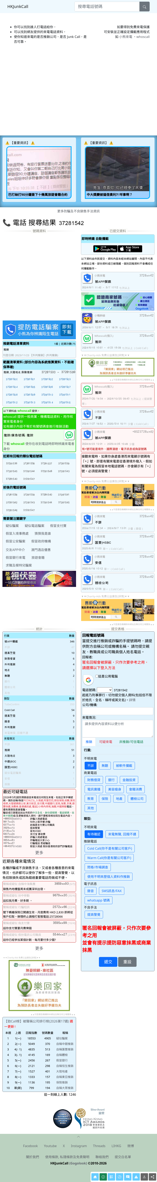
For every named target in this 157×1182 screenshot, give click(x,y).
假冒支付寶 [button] (58, 525)
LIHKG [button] (116, 1146)
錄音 (90, 891)
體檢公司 (137, 798)
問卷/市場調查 (97, 867)
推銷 (89, 742)
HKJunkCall (17, 6)
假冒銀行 (62, 1060)
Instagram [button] (79, 1146)
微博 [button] (130, 1146)
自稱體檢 (62, 1055)
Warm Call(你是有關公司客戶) (109, 858)
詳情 (132, 700)
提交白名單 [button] (123, 1157)
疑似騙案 (62, 1038)
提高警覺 (93, 914)
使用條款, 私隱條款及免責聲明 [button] (67, 1157)
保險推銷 (62, 1082)
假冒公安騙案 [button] (15, 541)
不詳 (90, 765)
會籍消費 (135, 789)
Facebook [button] (30, 1146)
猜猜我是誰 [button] (43, 533)
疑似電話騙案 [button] (34, 525)
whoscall (143, 36)
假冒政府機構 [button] (41, 541)
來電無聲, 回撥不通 (122, 834)
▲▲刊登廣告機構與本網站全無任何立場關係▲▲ (131, 379)
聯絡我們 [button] (102, 1157)
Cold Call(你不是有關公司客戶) (109, 848)
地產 (119, 798)
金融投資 (129, 780)
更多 (39, 852)
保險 (105, 798)
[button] (11, 379)
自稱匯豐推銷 (64, 1049)
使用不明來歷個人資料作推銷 (108, 876)
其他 (90, 808)
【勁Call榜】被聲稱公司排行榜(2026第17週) (36, 1021)
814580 (12, 846)
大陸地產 (62, 1071)
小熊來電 (125, 36)
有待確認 (93, 834)
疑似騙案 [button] (12, 525)
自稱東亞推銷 (64, 1077)
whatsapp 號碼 (98, 900)
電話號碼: (89, 690)
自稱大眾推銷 (64, 1088)
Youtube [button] (50, 1146)
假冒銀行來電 (15, 557)
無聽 (105, 765)
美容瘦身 (114, 789)
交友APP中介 (15, 550)
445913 (12, 819)
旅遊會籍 (38, 557)
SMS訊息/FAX (112, 891)
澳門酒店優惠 (41, 550)
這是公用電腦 (106, 676)
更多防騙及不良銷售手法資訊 (78, 211)
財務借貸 (93, 780)
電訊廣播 (93, 789)
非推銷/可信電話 (131, 742)
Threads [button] (99, 1146)
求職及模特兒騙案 (19, 565)
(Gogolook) (78, 1163)
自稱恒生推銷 (64, 1066)
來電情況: (89, 717)
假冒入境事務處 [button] (17, 533)
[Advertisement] (78, 59)
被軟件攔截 (124, 765)
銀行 (111, 780)
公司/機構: (89, 705)
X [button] (64, 1146)
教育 (90, 798)
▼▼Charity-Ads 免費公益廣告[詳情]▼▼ (105, 355)
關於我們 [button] (32, 1157)
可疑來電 (105, 742)
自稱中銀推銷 (64, 1044)
